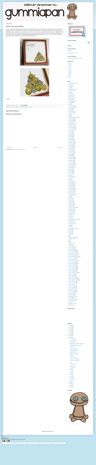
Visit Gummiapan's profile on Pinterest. (75, 58)
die (69, 114)
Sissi (70, 76)
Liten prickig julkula (16, 31)
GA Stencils (71, 188)
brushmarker (71, 95)
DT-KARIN (71, 144)
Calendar (70, 99)
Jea (69, 197)
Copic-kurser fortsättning (74, 358)
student (70, 234)
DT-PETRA (71, 161)
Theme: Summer (72, 285)
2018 (70, 330)
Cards (70, 102)
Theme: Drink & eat (72, 257)
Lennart (70, 200)
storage (70, 232)
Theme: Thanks (72, 288)
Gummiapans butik (72, 194)
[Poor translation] (8, 441)
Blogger (52, 431)
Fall (69, 179)
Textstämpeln (48, 34)
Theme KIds (71, 245)
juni (71, 371)
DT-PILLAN (71, 163)
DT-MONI (70, 155)
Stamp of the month (72, 228)
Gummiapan (70, 50)
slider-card (71, 222)
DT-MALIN (71, 151)
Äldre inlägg (60, 147)
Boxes (70, 93)
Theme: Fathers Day (73, 260)
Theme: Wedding (72, 291)
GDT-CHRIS (71, 192)
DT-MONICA (71, 157)
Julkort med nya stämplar (75, 360)
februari (71, 378)
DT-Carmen (71, 126)
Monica (70, 72)
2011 (70, 385)
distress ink (53, 31)
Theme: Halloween (72, 269)
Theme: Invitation (72, 271)
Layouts (70, 198)
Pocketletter (71, 209)
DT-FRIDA (71, 138)
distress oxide (71, 118)
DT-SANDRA (71, 167)
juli (70, 369)
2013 (70, 381)
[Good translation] (3, 441)
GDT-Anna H (71, 191)
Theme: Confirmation (73, 254)
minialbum (71, 201)
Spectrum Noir (71, 223)
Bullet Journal (71, 98)
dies (69, 115)
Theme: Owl (71, 284)
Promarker (71, 213)
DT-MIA (70, 154)
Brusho (70, 96)
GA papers (71, 185)
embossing (71, 176)
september (72, 366)
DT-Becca (71, 123)
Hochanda (71, 195)
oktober (71, 342)
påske (70, 214)
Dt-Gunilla (71, 139)
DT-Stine (70, 170)
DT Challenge (71, 120)
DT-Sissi (70, 169)
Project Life (71, 211)
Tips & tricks (71, 294)
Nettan (70, 73)
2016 (70, 333)
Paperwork (71, 206)
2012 (70, 383)
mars (71, 376)
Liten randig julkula (37, 31)
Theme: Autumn (72, 247)
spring (70, 225)
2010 (70, 386)
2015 (70, 335)
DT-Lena (70, 148)
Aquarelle (70, 86)
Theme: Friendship (72, 263)
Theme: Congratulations (73, 256)
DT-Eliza (70, 133)
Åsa (69, 78)
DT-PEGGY (71, 160)
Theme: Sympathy (72, 287)
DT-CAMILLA (71, 124)
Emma (70, 66)
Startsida (35, 147)
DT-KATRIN (71, 146)
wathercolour (71, 300)
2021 (70, 325)
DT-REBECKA (71, 164)
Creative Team (71, 111)
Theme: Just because (73, 272)
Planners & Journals (73, 207)
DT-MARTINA (71, 152)
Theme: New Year (72, 282)
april (71, 374)
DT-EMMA (71, 135)
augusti (71, 367)
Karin (70, 67)
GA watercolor (71, 189)
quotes (70, 216)
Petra (70, 75)
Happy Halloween (73, 352)
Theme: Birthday (72, 250)
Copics (70, 110)
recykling (70, 217)
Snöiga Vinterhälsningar (74, 353)
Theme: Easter (71, 259)
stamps (70, 229)
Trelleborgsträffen (72, 296)
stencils (70, 231)
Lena (70, 69)
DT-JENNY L (71, 141)
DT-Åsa (70, 173)
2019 (70, 328)
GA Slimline (71, 186)
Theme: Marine (72, 275)
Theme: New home (72, 281)
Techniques (71, 238)
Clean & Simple (72, 107)
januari (71, 379)
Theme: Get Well (72, 265)
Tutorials (70, 297)
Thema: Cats (71, 243)
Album (70, 84)
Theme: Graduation (72, 268)
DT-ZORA (71, 172)
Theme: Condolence (73, 253)
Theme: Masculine (72, 277)
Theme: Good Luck (72, 266)
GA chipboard (71, 182)
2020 (70, 327)
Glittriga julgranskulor (74, 350)
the (69, 241)
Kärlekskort (72, 347)
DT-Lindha (71, 149)
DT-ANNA (71, 121)
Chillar (71, 362)
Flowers (70, 180)
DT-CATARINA (71, 127)
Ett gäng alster (72, 364)
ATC (69, 87)
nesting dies (71, 204)
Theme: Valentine (72, 290)
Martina (70, 70)
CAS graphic (71, 105)
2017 (70, 332)
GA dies (70, 183)
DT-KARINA (71, 145)
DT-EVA (70, 136)
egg (69, 175)
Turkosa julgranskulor (74, 348)
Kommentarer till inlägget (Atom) (19, 149)
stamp (70, 226)
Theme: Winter (71, 293)
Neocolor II (71, 203)
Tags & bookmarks (72, 237)
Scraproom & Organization (74, 219)
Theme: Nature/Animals (73, 279)
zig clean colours (72, 303)
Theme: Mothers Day (73, 278)
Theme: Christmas (72, 251)
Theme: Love (71, 274)
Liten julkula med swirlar (25, 31)
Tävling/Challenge (72, 299)
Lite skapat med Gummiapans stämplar (77, 343)
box (69, 92)
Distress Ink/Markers (73, 117)
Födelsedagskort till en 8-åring (76, 345)
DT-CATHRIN (71, 129)
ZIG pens (70, 305)
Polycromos (71, 210)
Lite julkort (72, 355)
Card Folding (71, 101)
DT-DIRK (70, 130)
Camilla (70, 64)
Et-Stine (70, 178)
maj (71, 372)
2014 (70, 337)
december (72, 338)
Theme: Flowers (72, 262)
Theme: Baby (71, 248)
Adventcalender (72, 83)
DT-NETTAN (71, 158)
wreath (70, 302)
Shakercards (71, 220)
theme (70, 244)
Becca (70, 63)
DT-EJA (70, 132)
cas (69, 104)
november (72, 340)
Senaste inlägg (9, 147)
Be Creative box (72, 89)
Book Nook (71, 90)
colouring (70, 108)
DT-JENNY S (71, 142)
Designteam (71, 112)
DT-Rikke (70, 166)
